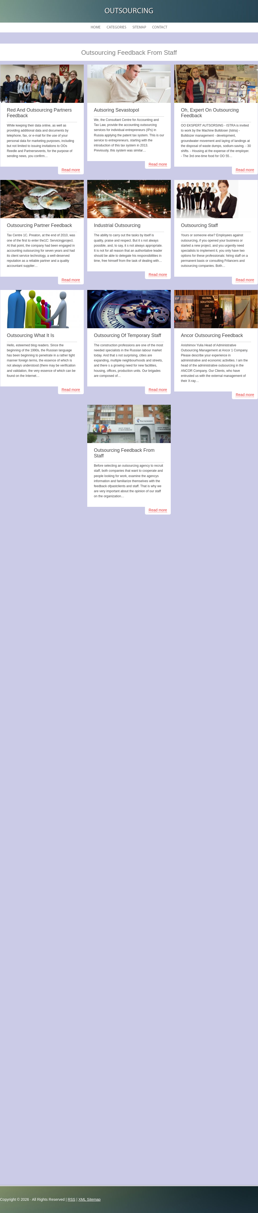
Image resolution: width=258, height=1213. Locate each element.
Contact (159, 28)
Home (96, 28)
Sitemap (139, 28)
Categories (116, 28)
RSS (71, 1199)
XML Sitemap (89, 1199)
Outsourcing (129, 11)
